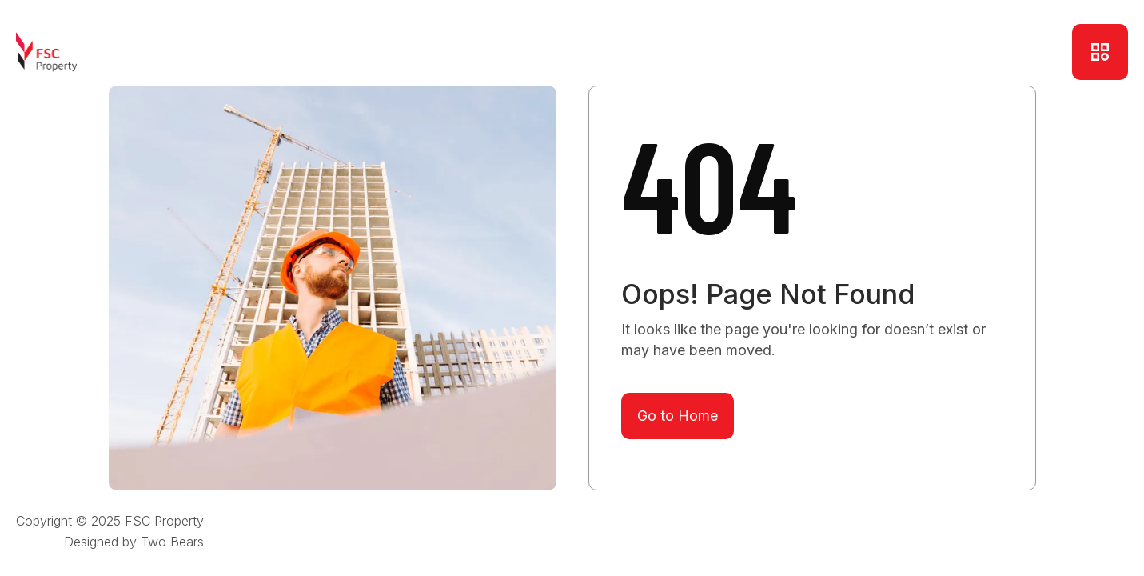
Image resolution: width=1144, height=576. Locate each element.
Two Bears (172, 542)
